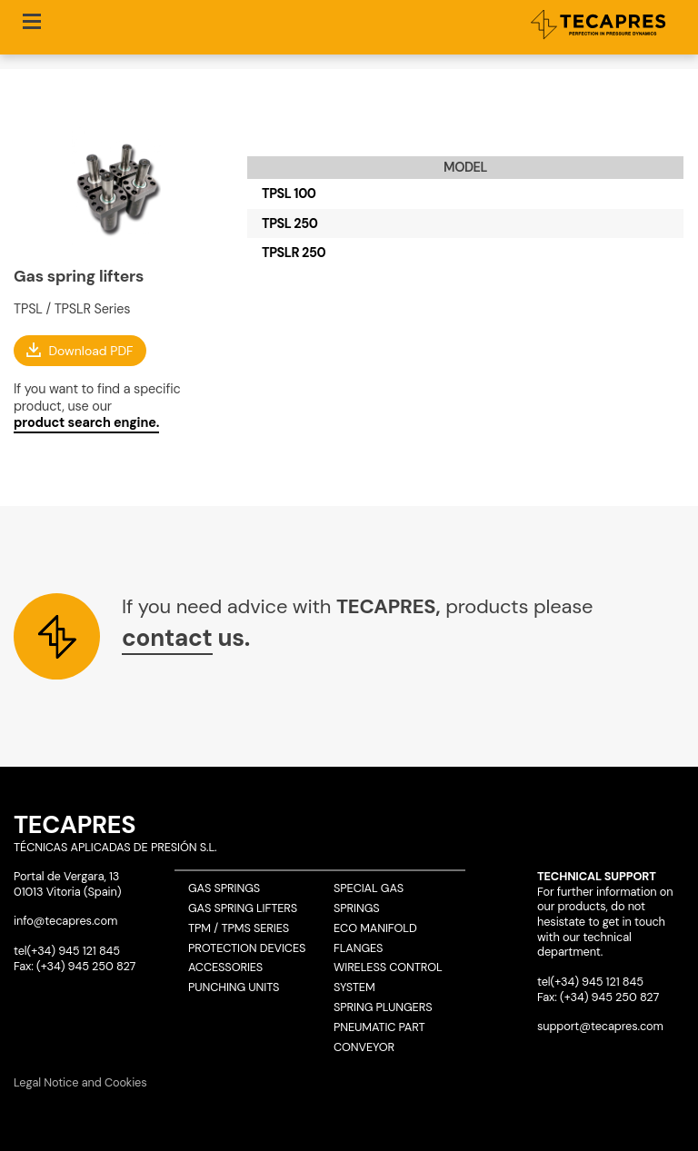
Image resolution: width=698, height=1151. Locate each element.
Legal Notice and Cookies (80, 1082)
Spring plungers (383, 1007)
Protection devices (246, 948)
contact (167, 637)
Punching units (233, 987)
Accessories (225, 967)
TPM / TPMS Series (238, 928)
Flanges (358, 948)
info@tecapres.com (65, 920)
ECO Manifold (375, 928)
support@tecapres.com (600, 1026)
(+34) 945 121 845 (73, 950)
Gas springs (224, 888)
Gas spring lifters (242, 908)
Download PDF (90, 350)
